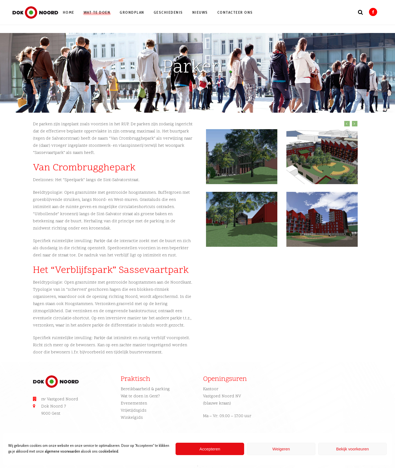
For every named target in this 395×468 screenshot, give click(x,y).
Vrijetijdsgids (133, 411)
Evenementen (134, 403)
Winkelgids (132, 418)
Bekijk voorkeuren (352, 449)
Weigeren (281, 449)
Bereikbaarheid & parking (145, 389)
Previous (347, 123)
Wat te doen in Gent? (140, 396)
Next (354, 123)
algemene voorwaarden (62, 451)
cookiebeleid (108, 451)
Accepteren (209, 449)
